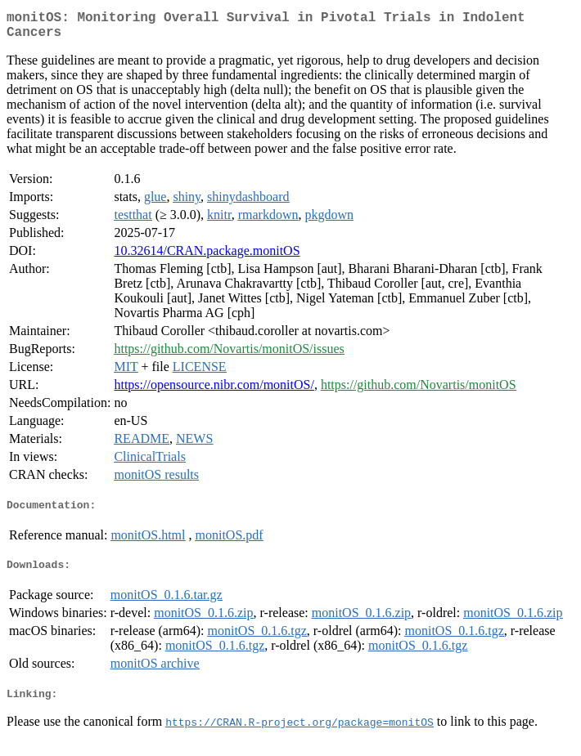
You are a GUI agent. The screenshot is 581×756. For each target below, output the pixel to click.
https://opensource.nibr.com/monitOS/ (213, 391)
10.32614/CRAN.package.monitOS (207, 257)
